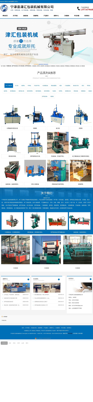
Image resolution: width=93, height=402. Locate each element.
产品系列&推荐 (46, 72)
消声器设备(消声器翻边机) (58, 232)
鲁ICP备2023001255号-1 (63, 330)
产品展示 (46, 15)
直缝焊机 (35, 15)
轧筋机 (54, 91)
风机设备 (76, 91)
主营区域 (4, 343)
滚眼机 (52, 96)
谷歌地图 (80, 333)
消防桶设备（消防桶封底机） (35, 232)
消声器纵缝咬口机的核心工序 (41, 305)
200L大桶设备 (8, 85)
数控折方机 (76, 85)
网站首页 (5, 15)
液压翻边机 (13, 91)
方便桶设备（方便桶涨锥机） (13, 232)
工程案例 (66, 15)
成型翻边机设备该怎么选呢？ (41, 301)
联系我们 (86, 15)
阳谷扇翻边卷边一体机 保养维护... (42, 294)
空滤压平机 (37, 85)
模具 (61, 85)
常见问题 (76, 15)
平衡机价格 (4, 320)
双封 (83, 85)
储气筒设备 (15, 66)
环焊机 (29, 85)
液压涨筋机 (38, 91)
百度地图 (75, 333)
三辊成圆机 (67, 85)
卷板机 (90, 91)
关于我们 (15, 15)
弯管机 (88, 85)
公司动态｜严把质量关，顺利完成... (12, 294)
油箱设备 (25, 15)
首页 (23, 327)
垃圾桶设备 (45, 85)
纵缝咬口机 (68, 91)
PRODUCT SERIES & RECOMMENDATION (46, 78)
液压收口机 (21, 91)
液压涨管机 (30, 91)
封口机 (16, 85)
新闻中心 (56, 15)
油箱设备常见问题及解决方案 (10, 298)
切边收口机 (34, 327)
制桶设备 (9, 66)
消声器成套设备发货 (8, 301)
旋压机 (5, 91)
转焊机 (60, 91)
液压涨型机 (47, 91)
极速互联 (65, 333)
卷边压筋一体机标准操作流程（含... (12, 305)
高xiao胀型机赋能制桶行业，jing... (42, 298)
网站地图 (70, 333)
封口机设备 (21, 66)
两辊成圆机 (53, 85)
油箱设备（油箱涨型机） (80, 232)
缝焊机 (23, 85)
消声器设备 (28, 66)
